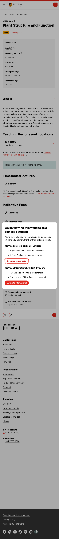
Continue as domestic (16, 261)
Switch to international (17, 283)
